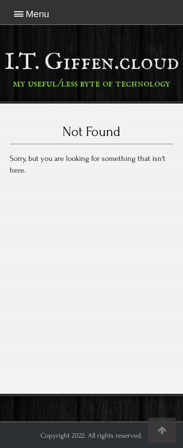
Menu (37, 14)
